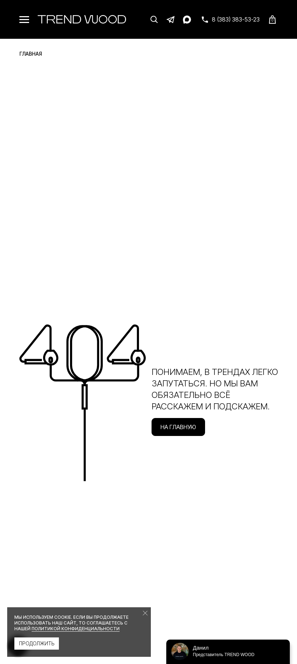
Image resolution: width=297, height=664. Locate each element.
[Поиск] (154, 19)
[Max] (187, 19)
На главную (178, 427)
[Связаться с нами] (230, 19)
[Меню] (24, 19)
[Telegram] (170, 19)
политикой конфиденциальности (76, 628)
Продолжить (36, 643)
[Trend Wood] (82, 19)
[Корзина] (272, 19)
